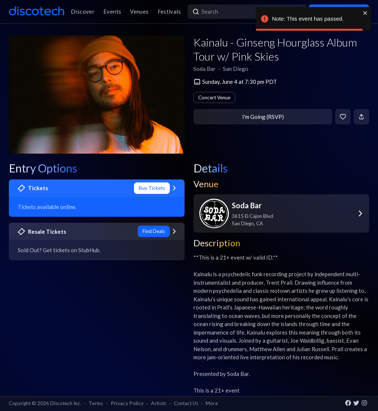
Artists (158, 403)
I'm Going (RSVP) (263, 116)
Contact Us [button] (186, 403)
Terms (96, 403)
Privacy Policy (127, 403)
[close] (365, 13)
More (212, 403)
